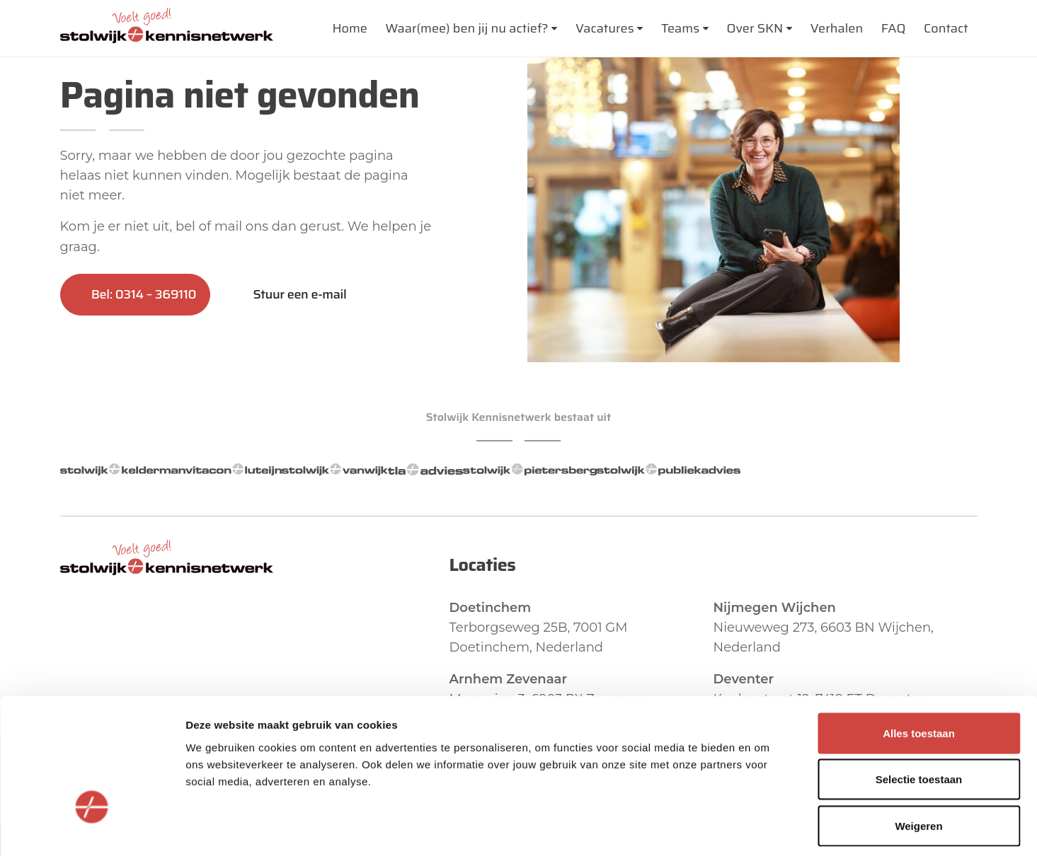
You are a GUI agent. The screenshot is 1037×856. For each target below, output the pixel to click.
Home (349, 28)
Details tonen (764, 828)
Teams (680, 28)
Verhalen (837, 28)
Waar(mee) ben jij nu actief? (466, 28)
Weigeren (918, 763)
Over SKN (755, 28)
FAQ (893, 28)
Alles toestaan (919, 670)
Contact (946, 28)
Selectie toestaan (919, 717)
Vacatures (604, 28)
